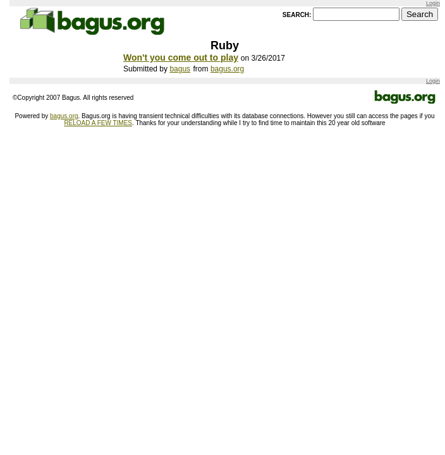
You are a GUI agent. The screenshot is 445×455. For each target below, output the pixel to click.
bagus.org (227, 68)
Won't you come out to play (180, 57)
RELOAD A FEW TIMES (98, 122)
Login (433, 3)
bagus (179, 68)
